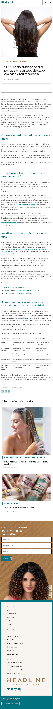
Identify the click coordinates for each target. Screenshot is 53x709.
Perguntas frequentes (14, 662)
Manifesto (10, 617)
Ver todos (10, 633)
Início (9, 610)
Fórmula (10, 650)
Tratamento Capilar (11, 503)
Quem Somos (11, 613)
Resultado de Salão (13, 636)
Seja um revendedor (14, 670)
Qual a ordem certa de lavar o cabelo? (18, 507)
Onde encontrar (12, 647)
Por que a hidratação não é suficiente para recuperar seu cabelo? (25, 463)
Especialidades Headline (12, 457)
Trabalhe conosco (13, 673)
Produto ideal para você (15, 643)
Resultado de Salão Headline (16, 61)
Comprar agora (13, 654)
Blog (8, 620)
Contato (10, 624)
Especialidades (12, 640)
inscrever (7, 558)
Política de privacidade (14, 666)
